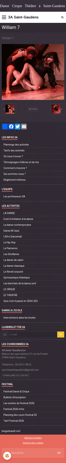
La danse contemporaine (17, 224)
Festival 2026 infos (14, 409)
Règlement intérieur (15, 179)
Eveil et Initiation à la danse (18, 219)
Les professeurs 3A (14, 196)
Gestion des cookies (33, 443)
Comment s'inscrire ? (15, 168)
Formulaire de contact (16, 375)
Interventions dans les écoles (20, 317)
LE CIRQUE (9, 289)
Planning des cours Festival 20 (20, 414)
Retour (33, 109)
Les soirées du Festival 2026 (19, 403)
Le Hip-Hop (9, 242)
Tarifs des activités (14, 150)
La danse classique (14, 265)
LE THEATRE (10, 295)
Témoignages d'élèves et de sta (21, 162)
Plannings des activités (16, 144)
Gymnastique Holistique (17, 277)
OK (60, 334)
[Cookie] (7, 456)
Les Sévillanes (11, 254)
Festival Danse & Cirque (16, 391)
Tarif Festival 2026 (14, 420)
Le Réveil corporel (13, 271)
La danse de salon (13, 260)
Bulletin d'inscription (15, 397)
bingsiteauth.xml (11, 431)
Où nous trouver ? (13, 156)
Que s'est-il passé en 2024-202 (21, 301)
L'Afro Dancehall (13, 236)
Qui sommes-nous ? (15, 173)
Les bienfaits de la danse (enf (20, 283)
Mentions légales (33, 438)
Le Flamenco (11, 248)
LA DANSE (9, 213)
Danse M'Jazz (11, 230)
